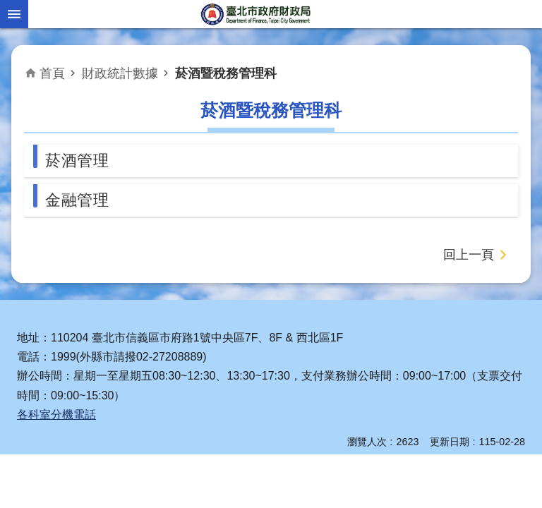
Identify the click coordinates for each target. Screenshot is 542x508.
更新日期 (449, 441)
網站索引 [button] (14, 14)
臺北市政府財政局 (256, 14)
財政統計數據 (120, 73)
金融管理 (77, 200)
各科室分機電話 (56, 415)
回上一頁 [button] (468, 255)
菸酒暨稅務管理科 (226, 73)
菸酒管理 (77, 160)
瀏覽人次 (367, 441)
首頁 (52, 73)
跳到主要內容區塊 (7, 7)
